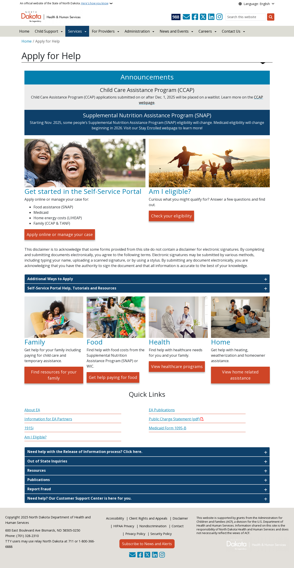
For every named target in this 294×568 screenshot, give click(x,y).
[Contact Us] (186, 17)
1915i (28, 428)
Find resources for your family (54, 375)
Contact (178, 526)
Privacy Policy (135, 534)
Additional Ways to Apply (50, 278)
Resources (36, 470)
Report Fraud (39, 488)
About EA (32, 409)
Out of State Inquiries (47, 461)
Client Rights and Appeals (148, 518)
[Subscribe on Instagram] (219, 17)
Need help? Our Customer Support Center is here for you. (79, 498)
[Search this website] (245, 17)
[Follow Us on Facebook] (195, 17)
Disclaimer (180, 518)
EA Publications (162, 409)
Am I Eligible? (35, 437)
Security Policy (161, 534)
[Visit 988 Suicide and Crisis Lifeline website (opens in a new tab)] (176, 17)
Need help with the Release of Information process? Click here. (84, 451)
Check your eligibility (171, 216)
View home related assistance (240, 375)
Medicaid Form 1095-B (167, 428)
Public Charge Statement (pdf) (174, 418)
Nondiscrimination (152, 526)
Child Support (46, 31)
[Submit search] (270, 17)
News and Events (174, 31)
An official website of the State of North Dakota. (64, 3)
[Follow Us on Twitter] (203, 17)
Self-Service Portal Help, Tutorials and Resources (71, 288)
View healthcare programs (177, 366)
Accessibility (115, 518)
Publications (38, 479)
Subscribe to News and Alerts (147, 543)
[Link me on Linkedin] (211, 17)
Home (24, 31)
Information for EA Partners (48, 418)
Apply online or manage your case (60, 234)
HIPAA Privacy (123, 526)
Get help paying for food (113, 377)
